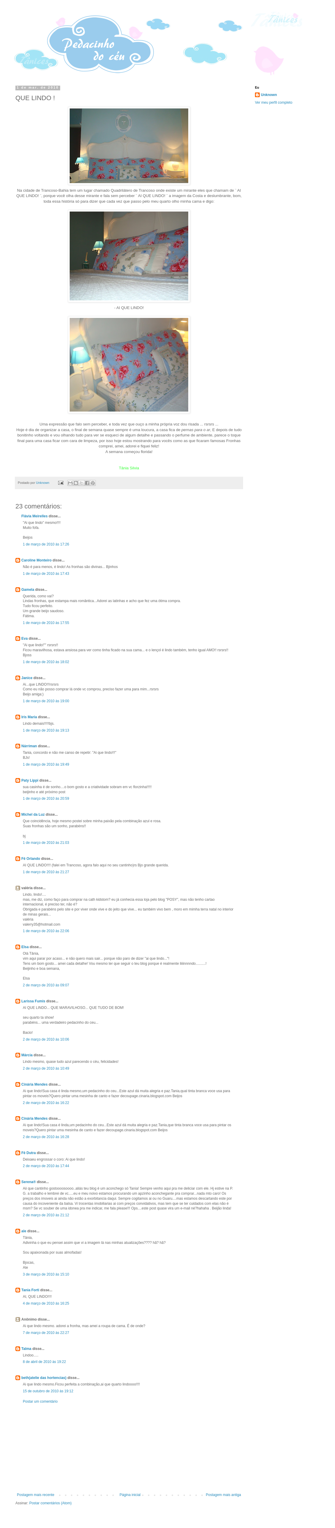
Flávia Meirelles (34, 516)
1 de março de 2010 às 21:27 (46, 872)
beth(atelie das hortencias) (43, 1378)
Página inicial (130, 1495)
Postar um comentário (40, 1401)
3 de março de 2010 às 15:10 (46, 1274)
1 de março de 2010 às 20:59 (46, 798)
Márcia (27, 1055)
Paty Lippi (29, 780)
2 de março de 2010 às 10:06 (46, 1039)
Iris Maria (29, 717)
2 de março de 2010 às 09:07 (46, 985)
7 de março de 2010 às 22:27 (46, 1333)
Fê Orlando (30, 859)
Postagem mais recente (35, 1495)
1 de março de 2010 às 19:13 (46, 730)
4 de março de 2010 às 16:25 (46, 1303)
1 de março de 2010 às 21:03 (46, 843)
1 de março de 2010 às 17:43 (46, 574)
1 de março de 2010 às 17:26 (46, 544)
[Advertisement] (128, 1448)
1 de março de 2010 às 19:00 (46, 701)
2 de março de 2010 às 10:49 (46, 1068)
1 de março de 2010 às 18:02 (46, 662)
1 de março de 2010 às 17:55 (46, 623)
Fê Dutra (28, 1153)
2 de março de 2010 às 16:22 (46, 1103)
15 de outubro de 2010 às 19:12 (48, 1391)
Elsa (25, 947)
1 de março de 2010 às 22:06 (46, 931)
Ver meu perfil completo (273, 102)
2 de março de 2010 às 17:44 (46, 1166)
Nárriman (29, 746)
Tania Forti (30, 1290)
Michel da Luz (33, 814)
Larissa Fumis (33, 1001)
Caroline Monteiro (36, 560)
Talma (26, 1349)
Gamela (27, 590)
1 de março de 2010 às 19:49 (46, 764)
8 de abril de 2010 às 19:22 (44, 1362)
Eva (24, 638)
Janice (26, 678)
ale (23, 1231)
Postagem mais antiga (223, 1495)
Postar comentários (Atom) (50, 1503)
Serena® (28, 1182)
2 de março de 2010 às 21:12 (46, 1215)
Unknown (269, 95)
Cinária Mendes (34, 1084)
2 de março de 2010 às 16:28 (46, 1137)
